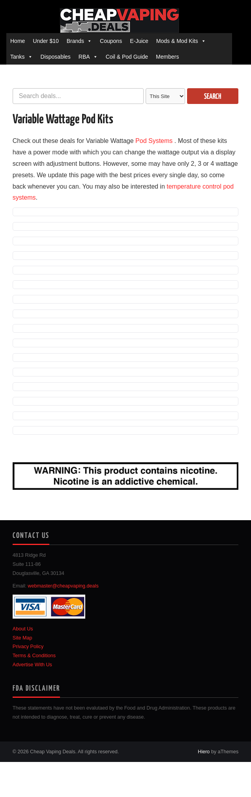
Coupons (111, 41)
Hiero (204, 751)
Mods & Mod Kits (177, 41)
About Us (23, 629)
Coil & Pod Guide (127, 57)
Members (167, 57)
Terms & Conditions (34, 655)
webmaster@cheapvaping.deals (63, 586)
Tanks (17, 57)
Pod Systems (153, 140)
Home (17, 41)
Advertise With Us (32, 664)
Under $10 (45, 41)
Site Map (22, 638)
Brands (75, 41)
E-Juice (139, 41)
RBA (84, 57)
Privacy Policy (28, 646)
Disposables (56, 57)
